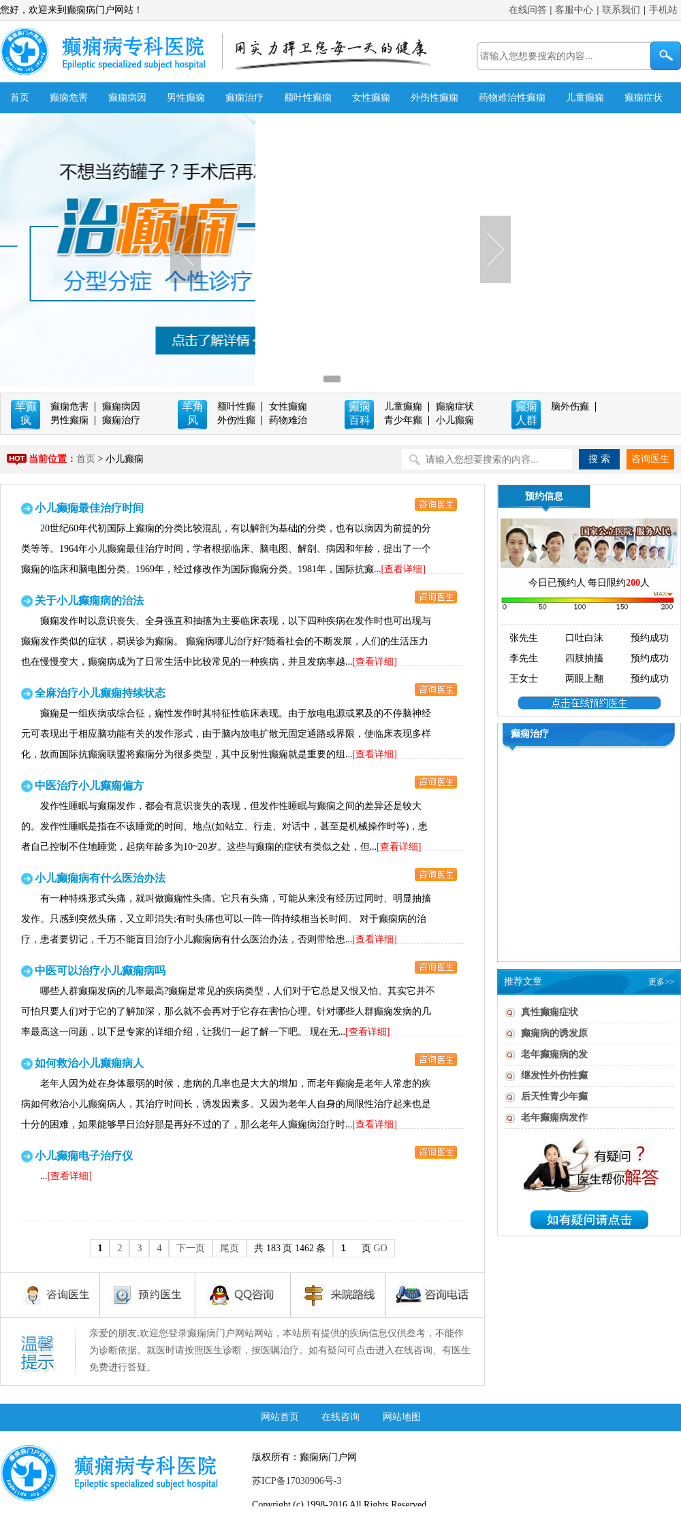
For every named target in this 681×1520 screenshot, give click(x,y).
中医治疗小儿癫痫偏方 (89, 785)
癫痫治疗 (244, 98)
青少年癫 (403, 420)
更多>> (661, 982)
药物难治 (288, 420)
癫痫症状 (643, 98)
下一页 (190, 1248)
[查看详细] (403, 569)
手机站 (663, 10)
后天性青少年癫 (554, 1096)
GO (380, 1248)
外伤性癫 (236, 420)
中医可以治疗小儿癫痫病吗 (100, 970)
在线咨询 (340, 1417)
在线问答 (528, 10)
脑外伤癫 (570, 406)
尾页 (229, 1248)
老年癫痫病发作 (554, 1117)
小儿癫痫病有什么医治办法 (100, 878)
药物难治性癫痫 (512, 98)
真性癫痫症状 (549, 1012)
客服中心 (574, 10)
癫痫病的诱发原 (554, 1033)
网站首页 (280, 1417)
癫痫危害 (69, 98)
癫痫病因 (127, 98)
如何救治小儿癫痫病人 (89, 1063)
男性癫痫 (186, 98)
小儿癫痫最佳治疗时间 (89, 508)
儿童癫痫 (585, 98)
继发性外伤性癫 (554, 1075)
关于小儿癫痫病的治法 (89, 600)
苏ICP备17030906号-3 (296, 1481)
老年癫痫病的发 (554, 1054)
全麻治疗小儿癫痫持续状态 (100, 693)
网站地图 (402, 1417)
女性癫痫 (371, 98)
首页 (19, 98)
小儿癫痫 (455, 420)
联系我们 (621, 10)
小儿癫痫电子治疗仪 (84, 1155)
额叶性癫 (236, 406)
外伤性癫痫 (434, 98)
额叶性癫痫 (308, 98)
